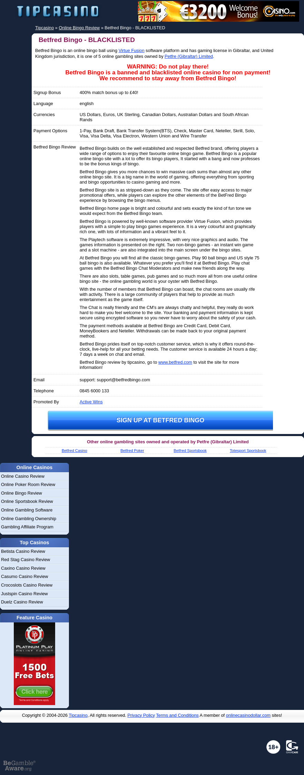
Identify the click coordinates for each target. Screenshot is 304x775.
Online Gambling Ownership (28, 518)
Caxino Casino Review (23, 568)
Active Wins (91, 401)
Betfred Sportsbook (190, 450)
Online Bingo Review (21, 493)
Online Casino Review (22, 476)
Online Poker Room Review (28, 484)
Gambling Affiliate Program (27, 526)
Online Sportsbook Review (27, 501)
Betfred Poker (132, 450)
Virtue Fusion (131, 50)
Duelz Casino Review (22, 601)
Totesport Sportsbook (248, 450)
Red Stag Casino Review (25, 559)
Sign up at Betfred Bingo (160, 420)
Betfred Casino (74, 450)
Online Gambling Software (26, 510)
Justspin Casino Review (24, 593)
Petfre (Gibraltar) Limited (189, 56)
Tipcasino (78, 715)
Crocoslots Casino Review (26, 585)
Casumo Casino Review (24, 576)
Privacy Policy (141, 715)
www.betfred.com (175, 362)
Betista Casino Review (23, 551)
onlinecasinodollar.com (248, 715)
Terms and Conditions (177, 715)
